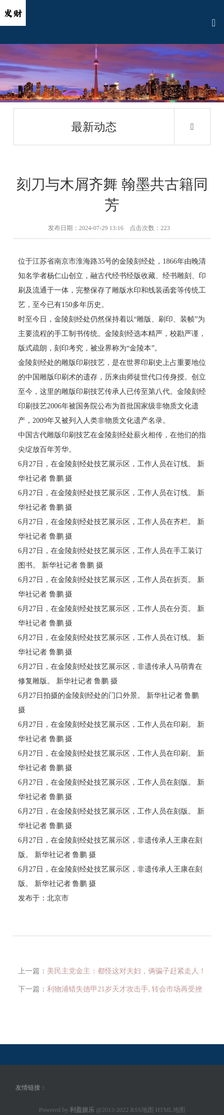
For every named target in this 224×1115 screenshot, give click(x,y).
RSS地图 (141, 1109)
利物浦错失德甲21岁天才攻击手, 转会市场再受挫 (124, 989)
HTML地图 (170, 1109)
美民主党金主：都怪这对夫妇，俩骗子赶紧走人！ (126, 971)
